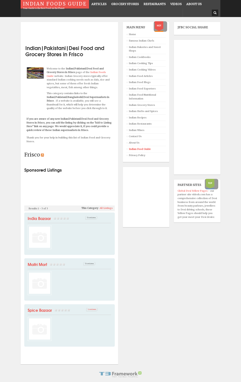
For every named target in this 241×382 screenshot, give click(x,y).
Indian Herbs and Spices (143, 111)
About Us (134, 142)
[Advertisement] (74, 32)
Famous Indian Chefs (141, 40)
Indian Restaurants (140, 123)
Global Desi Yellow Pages (193, 190)
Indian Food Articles (141, 76)
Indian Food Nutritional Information (142, 96)
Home (132, 34)
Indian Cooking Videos (142, 69)
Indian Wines (136, 130)
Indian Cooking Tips (141, 63)
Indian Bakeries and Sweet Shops (145, 49)
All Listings (106, 208)
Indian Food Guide (140, 149)
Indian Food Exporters (142, 88)
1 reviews (92, 309)
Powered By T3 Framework (120, 374)
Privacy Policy (137, 155)
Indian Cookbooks (140, 57)
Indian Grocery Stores (142, 104)
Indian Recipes (137, 117)
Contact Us (135, 136)
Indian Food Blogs (140, 82)
